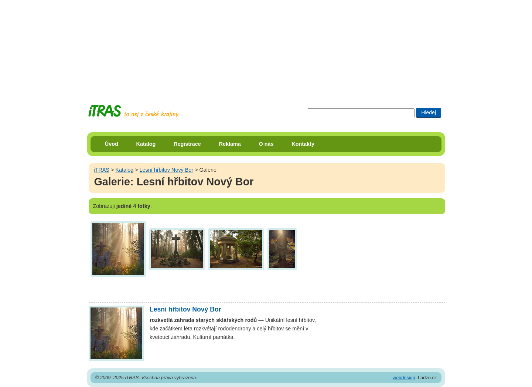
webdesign (404, 377)
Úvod (111, 144)
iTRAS (101, 170)
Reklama (230, 144)
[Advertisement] (266, 46)
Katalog (146, 144)
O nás (266, 144)
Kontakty (302, 144)
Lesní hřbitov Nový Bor (167, 170)
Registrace (187, 144)
